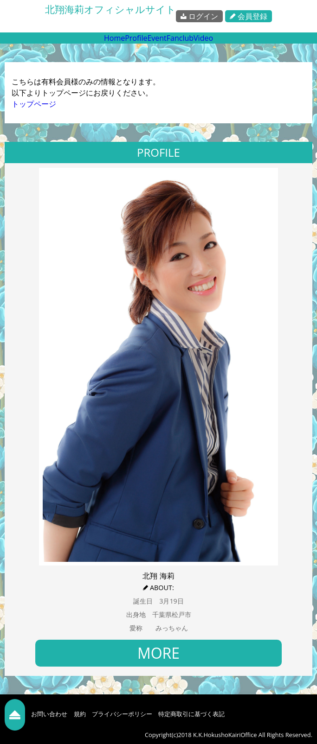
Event (156, 38)
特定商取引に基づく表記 (191, 714)
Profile (136, 38)
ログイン (199, 16)
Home (114, 38)
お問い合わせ (49, 714)
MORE (158, 653)
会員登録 (248, 16)
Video (203, 38)
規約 (80, 714)
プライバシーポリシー (122, 714)
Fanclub (180, 38)
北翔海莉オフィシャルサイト (110, 9)
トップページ (34, 104)
